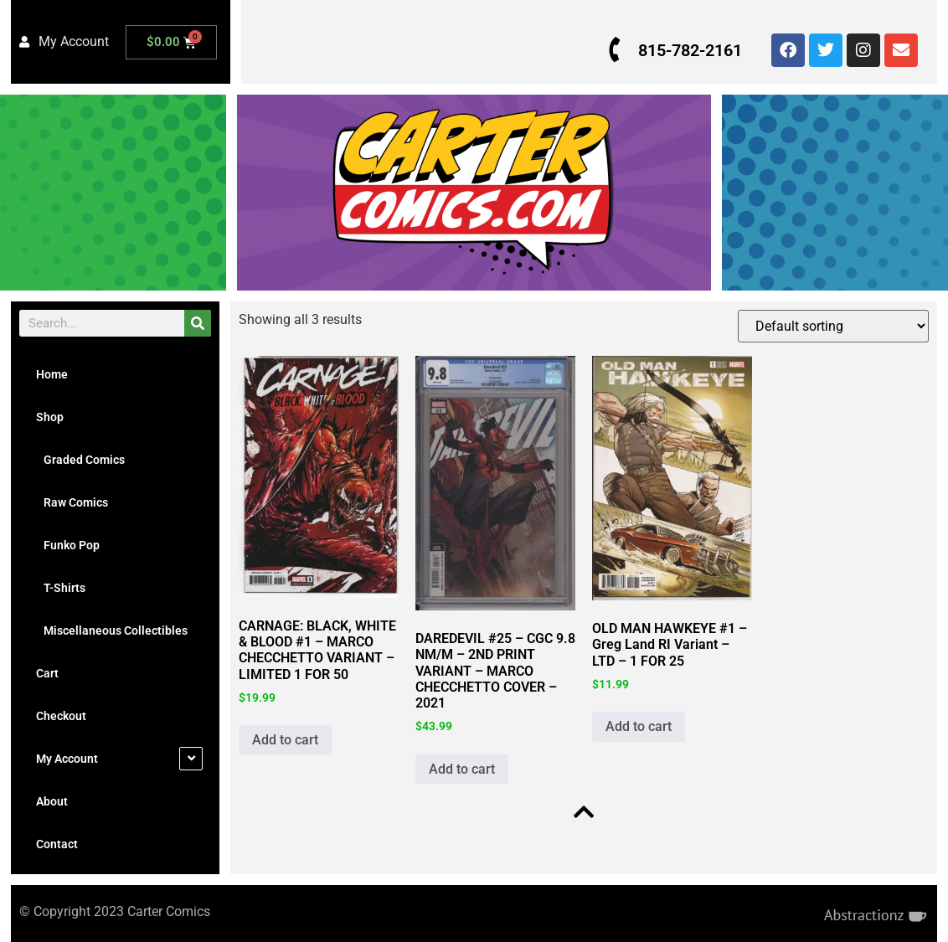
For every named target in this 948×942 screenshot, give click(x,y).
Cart (47, 673)
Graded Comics (80, 459)
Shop (50, 417)
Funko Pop (68, 545)
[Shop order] (833, 326)
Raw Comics (72, 502)
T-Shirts (60, 588)
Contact (57, 844)
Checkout (61, 716)
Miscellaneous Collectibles (112, 630)
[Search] (197, 323)
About (52, 801)
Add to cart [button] (285, 740)
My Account (67, 758)
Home (52, 374)
